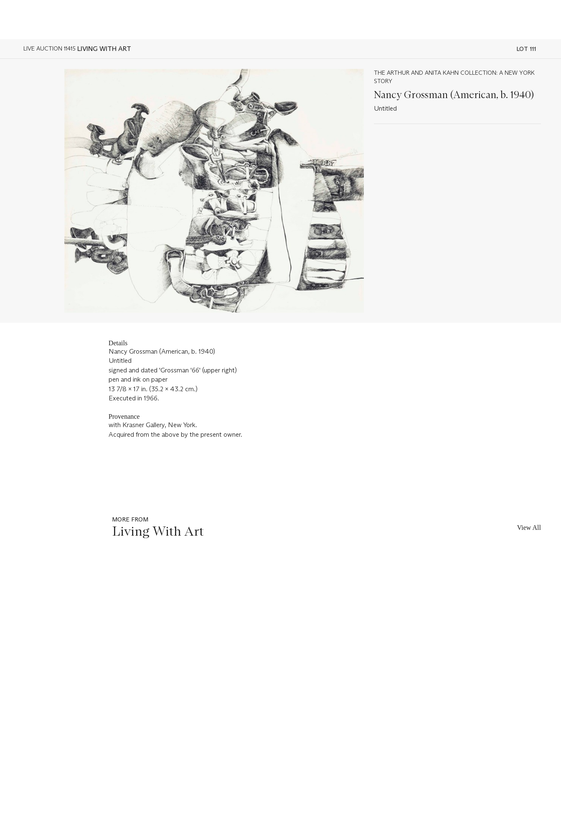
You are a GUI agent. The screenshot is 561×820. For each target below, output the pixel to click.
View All (529, 527)
